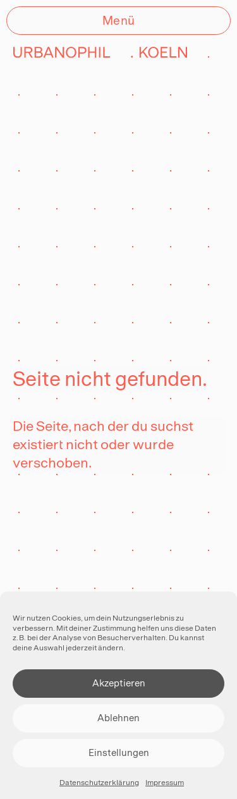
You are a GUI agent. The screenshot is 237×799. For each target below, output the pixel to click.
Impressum (164, 782)
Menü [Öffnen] (118, 20)
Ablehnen (118, 717)
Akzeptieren (118, 683)
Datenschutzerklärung (99, 782)
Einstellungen (118, 752)
